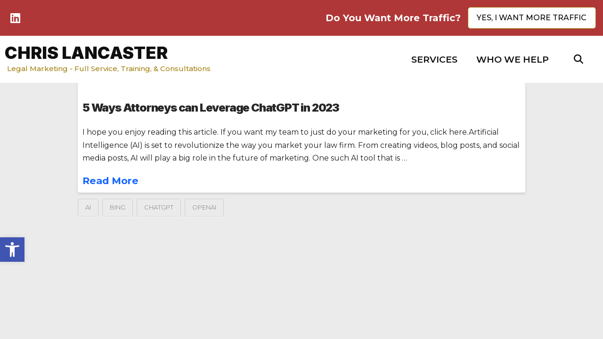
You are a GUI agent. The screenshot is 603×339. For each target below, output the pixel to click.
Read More (110, 180)
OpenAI (204, 207)
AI (88, 207)
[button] (434, 59)
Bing (117, 207)
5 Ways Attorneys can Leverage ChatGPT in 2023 (210, 107)
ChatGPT (158, 207)
